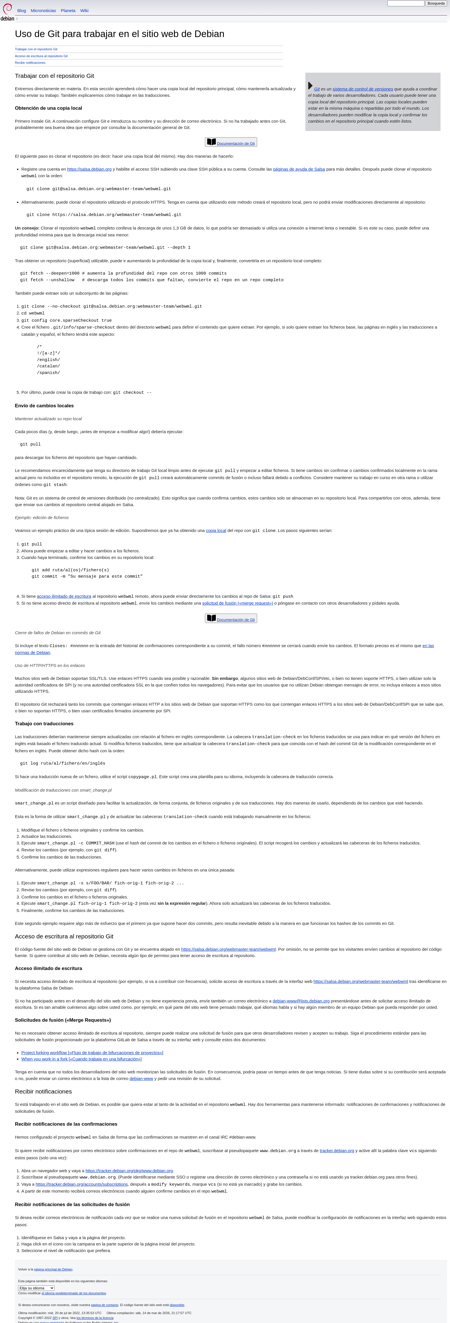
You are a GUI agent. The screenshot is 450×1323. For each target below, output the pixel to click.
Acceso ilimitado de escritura (48, 961)
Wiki (84, 10)
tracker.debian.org (337, 1143)
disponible (177, 1295)
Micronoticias (43, 10)
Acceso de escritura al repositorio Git (41, 56)
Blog (22, 10)
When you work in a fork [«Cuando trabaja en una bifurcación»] (82, 1051)
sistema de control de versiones (363, 88)
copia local (216, 527)
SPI (55, 1308)
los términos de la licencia (95, 1308)
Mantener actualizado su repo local (48, 416)
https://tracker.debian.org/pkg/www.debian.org (129, 1162)
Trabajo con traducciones (44, 719)
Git (317, 88)
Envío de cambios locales (44, 403)
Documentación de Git (236, 143)
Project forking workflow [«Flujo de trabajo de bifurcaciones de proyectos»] (92, 1045)
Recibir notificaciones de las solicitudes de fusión (72, 1195)
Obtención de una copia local (48, 108)
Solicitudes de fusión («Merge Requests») (63, 1013)
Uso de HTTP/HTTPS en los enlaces (50, 661)
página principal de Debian (53, 1260)
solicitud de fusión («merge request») (237, 599)
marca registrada (52, 1313)
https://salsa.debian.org (89, 169)
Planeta (68, 10)
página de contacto (104, 1295)
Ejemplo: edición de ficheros (42, 514)
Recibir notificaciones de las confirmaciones (66, 1116)
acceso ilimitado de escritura (64, 593)
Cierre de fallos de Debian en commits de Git (57, 628)
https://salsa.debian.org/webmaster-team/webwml (228, 942)
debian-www (141, 1071)
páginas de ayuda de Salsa (299, 169)
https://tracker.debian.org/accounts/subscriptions (82, 1176)
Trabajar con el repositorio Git (36, 49)
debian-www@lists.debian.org (301, 993)
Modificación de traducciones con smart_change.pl (63, 784)
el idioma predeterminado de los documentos (74, 1284)
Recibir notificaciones (30, 62)
